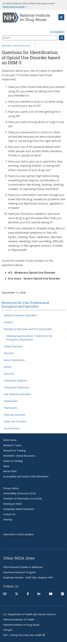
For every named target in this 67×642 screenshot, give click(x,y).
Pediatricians (11, 401)
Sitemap (7, 519)
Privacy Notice (11, 488)
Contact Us (9, 514)
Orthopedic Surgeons (15, 380)
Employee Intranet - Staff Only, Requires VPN (28, 577)
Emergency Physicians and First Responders (28, 329)
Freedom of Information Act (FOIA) (22, 498)
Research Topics (12, 445)
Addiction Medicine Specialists (20, 315)
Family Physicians (13, 346)
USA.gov (7, 629)
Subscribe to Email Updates (18, 534)
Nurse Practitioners (14, 360)
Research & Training (14, 450)
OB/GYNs (9, 373)
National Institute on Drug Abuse (21, 624)
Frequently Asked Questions (18, 509)
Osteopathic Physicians (16, 387)
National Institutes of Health (18, 619)
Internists (9, 353)
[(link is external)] (16, 593)
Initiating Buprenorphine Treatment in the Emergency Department (29, 337)
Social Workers (12, 428)
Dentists (8, 322)
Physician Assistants (15, 414)
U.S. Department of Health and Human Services (29, 614)
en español (57, 31)
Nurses (7, 366)
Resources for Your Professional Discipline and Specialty (25, 304)
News (6, 466)
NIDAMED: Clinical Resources (16, 45)
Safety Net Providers (15, 421)
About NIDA (10, 471)
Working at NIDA (12, 503)
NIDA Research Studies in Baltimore (23, 567)
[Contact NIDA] (4, 593)
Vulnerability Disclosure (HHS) (19, 493)
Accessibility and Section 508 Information (25, 476)
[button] (61, 17)
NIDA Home (10, 440)
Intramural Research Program (19, 572)
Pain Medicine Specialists (17, 394)
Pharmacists (10, 407)
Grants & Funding (13, 461)
